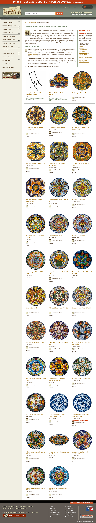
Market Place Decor (8, 53)
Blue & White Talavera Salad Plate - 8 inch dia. (80, 415)
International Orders (55, 514)
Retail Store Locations (70, 512)
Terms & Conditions (70, 517)
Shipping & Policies (55, 512)
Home (51, 7)
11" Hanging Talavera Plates (80, 93)
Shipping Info (66, 7)
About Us (52, 508)
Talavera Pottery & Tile (9, 25)
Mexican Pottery (7, 29)
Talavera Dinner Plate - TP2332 (58, 308)
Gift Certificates (69, 508)
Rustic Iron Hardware (9, 39)
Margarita (82, 51)
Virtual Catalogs (69, 510)
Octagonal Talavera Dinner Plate (35, 163)
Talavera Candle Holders (85, 57)
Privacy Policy (68, 514)
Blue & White (83, 54)
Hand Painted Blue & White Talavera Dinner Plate (57, 415)
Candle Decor (7, 60)
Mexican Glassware (8, 57)
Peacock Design (83, 53)
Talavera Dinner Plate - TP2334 (81, 308)
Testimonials (68, 506)
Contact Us (58, 7)
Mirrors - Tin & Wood (9, 43)
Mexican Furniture (8, 22)
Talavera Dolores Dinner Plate (81, 378)
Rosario (81, 46)
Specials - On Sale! (8, 67)
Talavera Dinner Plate (78, 199)
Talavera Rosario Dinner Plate (35, 415)
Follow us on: (90, 506)
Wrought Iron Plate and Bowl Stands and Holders (34, 93)
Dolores (81, 48)
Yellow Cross (83, 49)
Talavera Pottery (32, 22)
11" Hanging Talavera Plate (57, 127)
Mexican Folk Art (8, 32)
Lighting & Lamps (8, 46)
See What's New (7, 64)
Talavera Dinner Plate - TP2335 (35, 342)
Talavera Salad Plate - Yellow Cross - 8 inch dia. (80, 452)
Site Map (52, 517)
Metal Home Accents (9, 36)
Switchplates (6, 50)
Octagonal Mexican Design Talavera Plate (34, 200)
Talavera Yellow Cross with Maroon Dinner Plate (57, 379)
